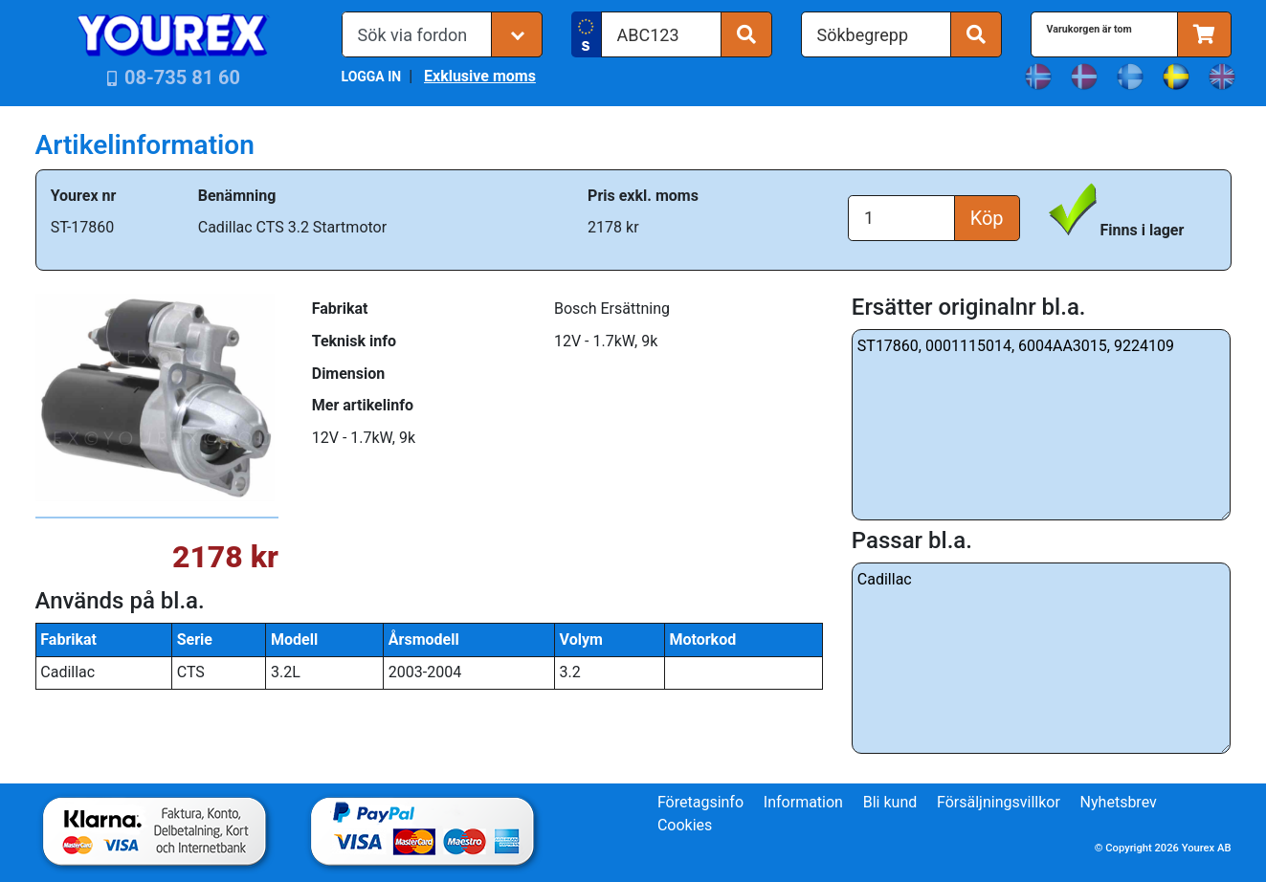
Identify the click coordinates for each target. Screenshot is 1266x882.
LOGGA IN (372, 76)
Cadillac (1042, 658)
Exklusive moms (480, 76)
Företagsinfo (700, 802)
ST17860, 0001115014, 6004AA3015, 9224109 (1042, 424)
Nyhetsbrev (1118, 802)
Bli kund (890, 802)
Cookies (684, 825)
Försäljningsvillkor (998, 802)
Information (803, 802)
